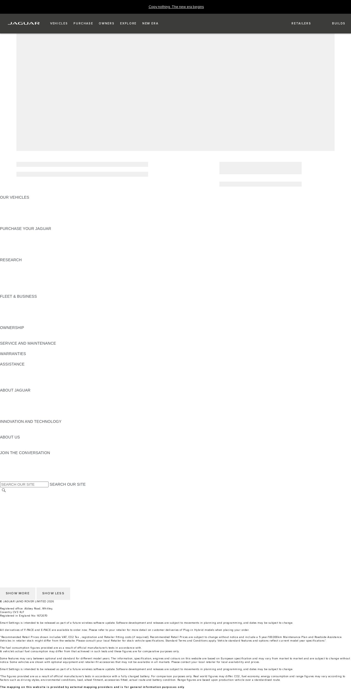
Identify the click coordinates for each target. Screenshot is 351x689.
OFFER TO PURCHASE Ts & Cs (28, 512)
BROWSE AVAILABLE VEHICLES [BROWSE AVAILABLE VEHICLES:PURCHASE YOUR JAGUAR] (30, 254)
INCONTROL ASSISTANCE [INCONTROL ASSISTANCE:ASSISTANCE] (24, 380)
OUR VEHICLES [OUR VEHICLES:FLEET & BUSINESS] (14, 307)
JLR (3, 442)
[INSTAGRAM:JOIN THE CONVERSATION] (13, 458)
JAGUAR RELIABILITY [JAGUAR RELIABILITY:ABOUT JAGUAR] (20, 411)
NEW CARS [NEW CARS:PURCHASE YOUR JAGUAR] (10, 234)
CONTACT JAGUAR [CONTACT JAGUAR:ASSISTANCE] (18, 369)
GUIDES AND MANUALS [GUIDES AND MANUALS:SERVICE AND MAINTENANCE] (22, 348)
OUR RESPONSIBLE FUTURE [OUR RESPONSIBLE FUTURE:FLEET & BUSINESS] (27, 312)
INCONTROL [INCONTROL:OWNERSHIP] (11, 338)
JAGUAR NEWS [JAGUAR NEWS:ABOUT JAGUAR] (14, 400)
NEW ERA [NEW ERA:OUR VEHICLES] (9, 223)
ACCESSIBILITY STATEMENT (26, 527)
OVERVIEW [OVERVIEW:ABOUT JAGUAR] (10, 395)
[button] (58, 23)
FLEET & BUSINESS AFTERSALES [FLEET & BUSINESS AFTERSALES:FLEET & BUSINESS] (31, 317)
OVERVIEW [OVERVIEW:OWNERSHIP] (10, 333)
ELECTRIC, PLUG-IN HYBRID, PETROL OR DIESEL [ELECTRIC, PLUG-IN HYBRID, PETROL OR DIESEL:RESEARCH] (47, 291)
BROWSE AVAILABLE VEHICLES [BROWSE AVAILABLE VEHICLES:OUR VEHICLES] (30, 218)
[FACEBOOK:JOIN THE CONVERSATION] (13, 473)
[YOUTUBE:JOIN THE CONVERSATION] (11, 468)
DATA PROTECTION (18, 517)
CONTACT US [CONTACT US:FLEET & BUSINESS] (12, 322)
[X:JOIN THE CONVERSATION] (4, 479)
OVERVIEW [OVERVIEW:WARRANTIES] (10, 359)
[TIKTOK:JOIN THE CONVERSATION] (9, 463)
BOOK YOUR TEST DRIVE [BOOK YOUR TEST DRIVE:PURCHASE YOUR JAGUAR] (24, 244)
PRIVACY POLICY (16, 538)
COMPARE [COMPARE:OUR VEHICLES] (9, 213)
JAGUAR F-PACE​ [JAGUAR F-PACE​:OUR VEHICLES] (15, 202)
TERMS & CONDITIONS (21, 506)
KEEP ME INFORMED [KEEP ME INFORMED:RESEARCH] (19, 270)
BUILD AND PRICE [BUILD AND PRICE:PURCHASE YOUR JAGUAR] (17, 249)
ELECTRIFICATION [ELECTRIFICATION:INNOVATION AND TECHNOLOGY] (17, 426)
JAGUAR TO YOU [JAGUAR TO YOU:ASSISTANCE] (16, 385)
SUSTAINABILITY (16, 447)
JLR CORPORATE (16, 522)
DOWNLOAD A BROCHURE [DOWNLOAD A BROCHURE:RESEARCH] (25, 265)
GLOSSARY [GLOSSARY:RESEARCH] (10, 281)
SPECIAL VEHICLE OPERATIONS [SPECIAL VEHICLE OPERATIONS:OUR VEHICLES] (30, 208)
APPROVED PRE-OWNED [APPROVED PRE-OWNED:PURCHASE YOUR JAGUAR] (23, 239)
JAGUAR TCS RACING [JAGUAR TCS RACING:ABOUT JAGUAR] (20, 406)
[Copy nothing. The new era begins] (176, 7)
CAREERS (9, 501)
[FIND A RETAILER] (296, 23)
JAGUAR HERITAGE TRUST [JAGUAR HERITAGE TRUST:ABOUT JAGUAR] (25, 416)
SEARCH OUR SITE (68, 484)
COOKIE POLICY (15, 532)
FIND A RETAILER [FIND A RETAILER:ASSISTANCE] (16, 374)
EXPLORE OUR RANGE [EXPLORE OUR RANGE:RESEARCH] (21, 275)
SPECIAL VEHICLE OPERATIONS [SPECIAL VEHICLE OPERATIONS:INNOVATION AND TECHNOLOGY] (30, 432)
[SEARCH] (4, 490)
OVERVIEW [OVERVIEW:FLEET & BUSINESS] (10, 301)
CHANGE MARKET (17, 496)
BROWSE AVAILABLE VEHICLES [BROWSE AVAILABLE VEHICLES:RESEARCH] (30, 286)
